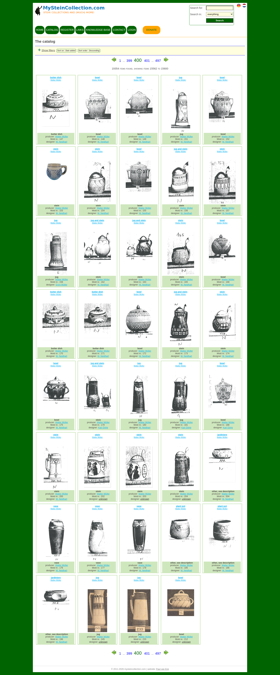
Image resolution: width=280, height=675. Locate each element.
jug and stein (180, 149)
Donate (151, 29)
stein (55, 149)
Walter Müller (56, 80)
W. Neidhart (61, 142)
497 (158, 61)
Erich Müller (61, 284)
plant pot (180, 506)
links (80, 29)
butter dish (55, 77)
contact (119, 29)
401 (147, 61)
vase (55, 506)
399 (129, 61)
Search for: (196, 7)
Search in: (196, 14)
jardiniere (222, 435)
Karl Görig (103, 427)
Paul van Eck (162, 669)
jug (180, 77)
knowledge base (98, 29)
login (132, 29)
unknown (103, 499)
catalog (52, 29)
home (40, 29)
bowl (97, 77)
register (67, 29)
